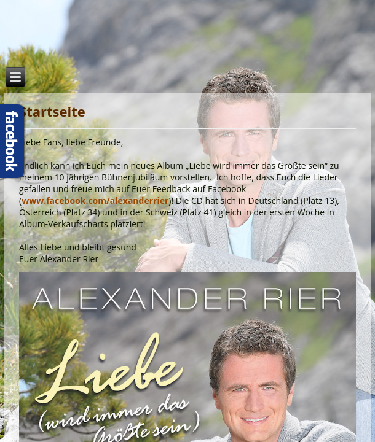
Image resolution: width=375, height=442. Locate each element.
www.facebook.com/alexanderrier (95, 200)
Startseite (52, 111)
